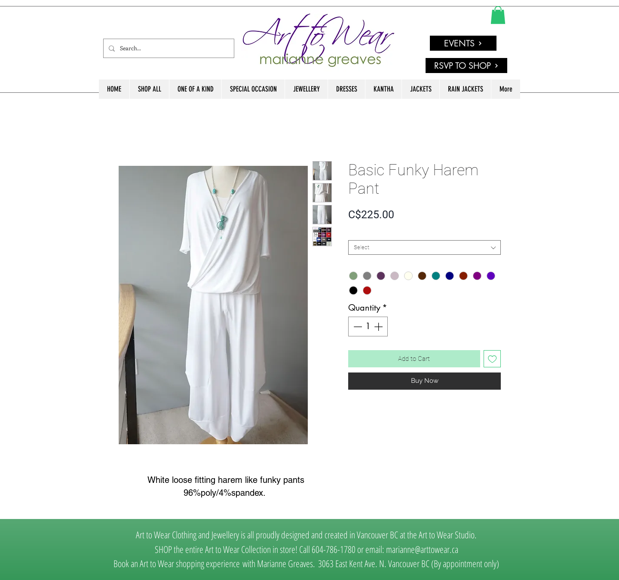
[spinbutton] (368, 326)
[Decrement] (356, 326)
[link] (498, 15)
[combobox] (424, 247)
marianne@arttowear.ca (422, 549)
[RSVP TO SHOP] (466, 65)
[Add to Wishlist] (492, 359)
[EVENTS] (463, 43)
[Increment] (379, 326)
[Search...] (168, 48)
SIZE (355, 233)
